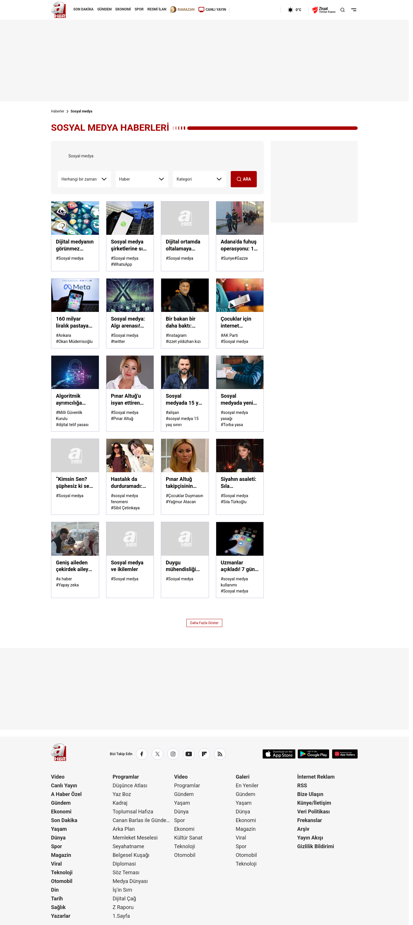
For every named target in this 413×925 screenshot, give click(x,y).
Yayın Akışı (310, 838)
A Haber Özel (66, 794)
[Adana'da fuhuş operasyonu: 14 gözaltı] (240, 218)
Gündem (61, 803)
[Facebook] (142, 754)
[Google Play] (313, 754)
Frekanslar (309, 820)
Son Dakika (64, 820)
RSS (302, 785)
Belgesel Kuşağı (130, 855)
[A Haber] (58, 10)
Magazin (61, 855)
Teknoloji (61, 872)
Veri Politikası (313, 811)
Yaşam (59, 829)
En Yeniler (247, 785)
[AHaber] (253, 10)
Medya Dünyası (130, 881)
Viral (56, 864)
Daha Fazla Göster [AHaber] (204, 623)
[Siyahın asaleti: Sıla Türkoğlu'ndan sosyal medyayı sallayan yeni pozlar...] (240, 455)
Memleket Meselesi (135, 838)
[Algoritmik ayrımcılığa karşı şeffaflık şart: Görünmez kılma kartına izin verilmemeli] (75, 372)
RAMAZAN (182, 9)
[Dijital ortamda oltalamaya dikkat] (185, 218)
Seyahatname (128, 846)
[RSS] (220, 754)
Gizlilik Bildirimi (315, 846)
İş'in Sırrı (122, 890)
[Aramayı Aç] (342, 10)
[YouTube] (188, 754)
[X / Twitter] (157, 754)
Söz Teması (125, 872)
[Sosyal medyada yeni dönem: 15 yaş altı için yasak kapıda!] (240, 372)
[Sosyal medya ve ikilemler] (130, 538)
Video (58, 777)
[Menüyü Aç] (354, 10)
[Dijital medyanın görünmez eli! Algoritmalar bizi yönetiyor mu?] (75, 218)
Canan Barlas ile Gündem (141, 820)
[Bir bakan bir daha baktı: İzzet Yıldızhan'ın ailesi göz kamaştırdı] (185, 295)
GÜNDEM (104, 9)
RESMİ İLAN (157, 9)
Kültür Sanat (188, 838)
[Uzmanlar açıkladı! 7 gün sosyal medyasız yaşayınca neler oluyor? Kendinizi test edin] (240, 538)
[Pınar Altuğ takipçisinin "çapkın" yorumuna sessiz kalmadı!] (185, 455)
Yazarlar (60, 916)
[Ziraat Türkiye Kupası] (323, 10)
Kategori (200, 179)
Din (55, 890)
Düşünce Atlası (129, 785)
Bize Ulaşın (310, 794)
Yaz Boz (121, 794)
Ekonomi (61, 811)
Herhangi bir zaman (84, 179)
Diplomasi (124, 864)
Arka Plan (123, 829)
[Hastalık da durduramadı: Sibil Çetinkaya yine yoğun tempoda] (130, 455)
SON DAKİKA (83, 9)
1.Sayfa (121, 916)
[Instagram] (173, 754)
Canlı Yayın (64, 785)
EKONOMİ (123, 9)
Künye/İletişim (314, 803)
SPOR (138, 9)
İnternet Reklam (316, 777)
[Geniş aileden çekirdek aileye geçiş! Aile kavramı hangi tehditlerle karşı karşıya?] (75, 538)
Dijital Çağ (124, 898)
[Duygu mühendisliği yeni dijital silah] (185, 538)
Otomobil (61, 881)
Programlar (125, 777)
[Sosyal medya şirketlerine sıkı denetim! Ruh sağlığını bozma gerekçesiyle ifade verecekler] (130, 218)
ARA (243, 179)
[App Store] (279, 754)
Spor (56, 846)
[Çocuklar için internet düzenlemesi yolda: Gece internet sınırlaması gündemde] (240, 295)
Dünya (58, 838)
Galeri (243, 777)
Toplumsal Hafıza (132, 811)
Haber (142, 179)
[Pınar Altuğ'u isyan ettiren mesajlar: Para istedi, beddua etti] (130, 372)
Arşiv (303, 829)
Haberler (57, 111)
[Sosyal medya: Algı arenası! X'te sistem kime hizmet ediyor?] (130, 295)
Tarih (57, 898)
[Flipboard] (204, 754)
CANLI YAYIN (212, 9)
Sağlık (58, 907)
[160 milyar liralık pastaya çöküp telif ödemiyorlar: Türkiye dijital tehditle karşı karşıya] (75, 295)
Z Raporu (123, 907)
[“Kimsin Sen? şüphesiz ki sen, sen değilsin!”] (75, 455)
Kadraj (119, 803)
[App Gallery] (345, 754)
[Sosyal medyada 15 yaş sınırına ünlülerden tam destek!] (185, 372)
